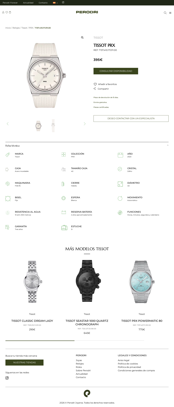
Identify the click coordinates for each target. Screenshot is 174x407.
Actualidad (28, 2)
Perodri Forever (10, 2)
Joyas (79, 360)
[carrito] (10, 12)
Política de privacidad (129, 367)
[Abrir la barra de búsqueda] (165, 12)
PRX (31, 28)
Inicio (8, 28)
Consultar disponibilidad (116, 71)
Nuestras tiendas (24, 362)
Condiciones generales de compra (136, 370)
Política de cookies (128, 363)
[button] (82, 37)
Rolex (79, 367)
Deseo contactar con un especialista (131, 118)
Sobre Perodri (83, 370)
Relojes (16, 28)
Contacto (43, 2)
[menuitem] (55, 2)
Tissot (24, 28)
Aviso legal (123, 360)
